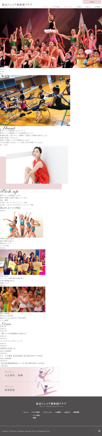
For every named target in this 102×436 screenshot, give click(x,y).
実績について (4, 283)
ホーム (46, 7)
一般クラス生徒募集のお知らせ (13, 333)
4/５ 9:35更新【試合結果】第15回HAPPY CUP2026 (21, 356)
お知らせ (88, 7)
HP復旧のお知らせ (7, 348)
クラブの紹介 (56, 7)
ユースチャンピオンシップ (11, 341)
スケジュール (68, 7)
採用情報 (97, 7)
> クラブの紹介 (35, 412)
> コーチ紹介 (36, 415)
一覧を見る (4, 366)
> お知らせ (66, 412)
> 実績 (34, 418)
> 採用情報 (76, 412)
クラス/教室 (4, 320)
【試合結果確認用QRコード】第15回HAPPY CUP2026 (22, 363)
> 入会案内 (57, 412)
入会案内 (79, 7)
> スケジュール (47, 412)
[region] (51, 38)
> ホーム (25, 412)
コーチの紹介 (4, 246)
